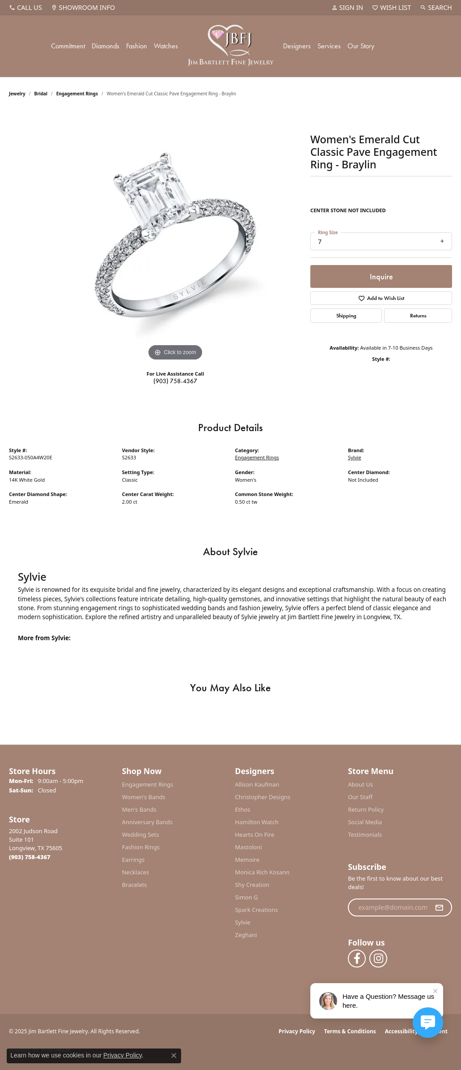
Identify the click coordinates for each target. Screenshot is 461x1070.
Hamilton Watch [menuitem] (257, 822)
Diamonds (105, 46)
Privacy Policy (297, 1031)
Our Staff (360, 797)
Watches (166, 46)
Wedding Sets (140, 834)
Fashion (136, 46)
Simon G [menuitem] (246, 897)
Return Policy (366, 809)
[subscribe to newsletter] (439, 907)
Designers (297, 46)
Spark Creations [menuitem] (256, 910)
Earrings (133, 860)
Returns (418, 315)
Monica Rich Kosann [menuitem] (262, 872)
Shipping (346, 315)
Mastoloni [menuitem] (248, 847)
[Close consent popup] (174, 1055)
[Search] (436, 7)
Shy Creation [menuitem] (252, 885)
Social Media (365, 822)
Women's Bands (143, 797)
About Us (360, 784)
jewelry (17, 93)
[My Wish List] (391, 7)
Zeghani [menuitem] (246, 935)
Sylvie (354, 457)
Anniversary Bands (147, 822)
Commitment (68, 46)
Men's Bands (139, 809)
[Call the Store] (30, 857)
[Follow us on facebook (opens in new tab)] (357, 958)
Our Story (360, 46)
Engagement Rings (77, 93)
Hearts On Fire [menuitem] (255, 834)
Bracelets (134, 885)
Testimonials (365, 834)
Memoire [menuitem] (247, 860)
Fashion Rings (141, 847)
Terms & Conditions (350, 1031)
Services (329, 46)
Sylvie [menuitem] (242, 922)
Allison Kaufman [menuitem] (257, 784)
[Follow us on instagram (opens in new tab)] (378, 958)
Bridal (40, 93)
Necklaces (135, 872)
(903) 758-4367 (175, 381)
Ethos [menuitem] (242, 809)
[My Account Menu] (347, 7)
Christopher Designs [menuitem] (263, 797)
